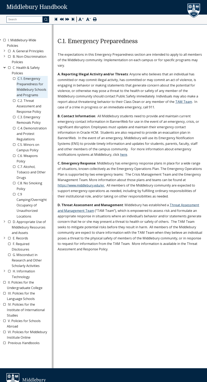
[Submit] (46, 19)
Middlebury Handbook (37, 7)
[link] (27, 42)
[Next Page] (67, 19)
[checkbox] (4, 40)
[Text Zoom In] (81, 19)
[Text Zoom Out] (88, 19)
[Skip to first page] (56, 19)
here (123, 154)
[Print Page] (95, 19)
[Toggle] (4, 50)
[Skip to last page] (73, 19)
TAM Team (183, 101)
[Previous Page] (61, 19)
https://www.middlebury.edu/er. (81, 185)
